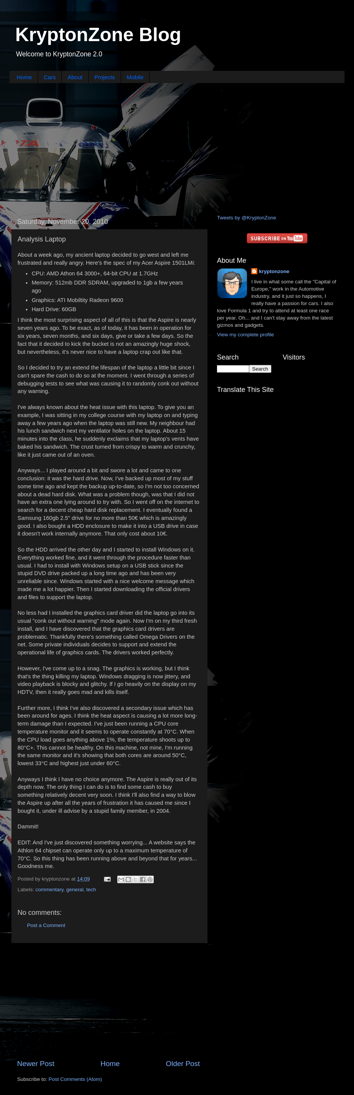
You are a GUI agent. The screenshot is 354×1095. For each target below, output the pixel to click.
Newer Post (35, 1064)
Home (24, 77)
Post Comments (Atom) (75, 1079)
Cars (50, 77)
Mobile (135, 77)
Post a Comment (46, 925)
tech (91, 889)
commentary (49, 889)
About (74, 77)
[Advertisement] (177, 147)
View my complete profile (245, 334)
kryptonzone (274, 271)
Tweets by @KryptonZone (246, 218)
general (74, 889)
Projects (104, 77)
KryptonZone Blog (98, 34)
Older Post (183, 1064)
